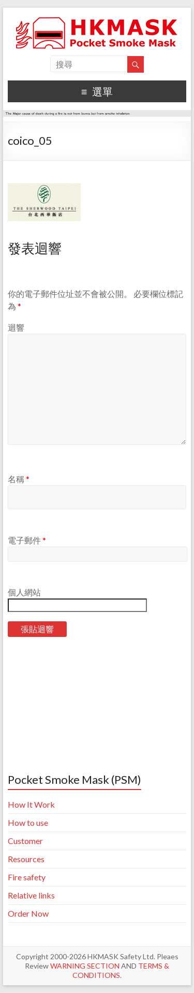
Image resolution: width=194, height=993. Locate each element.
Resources (26, 859)
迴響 (16, 327)
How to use (28, 822)
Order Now (28, 913)
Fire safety (27, 877)
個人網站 (24, 592)
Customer (25, 841)
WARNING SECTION (85, 965)
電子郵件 (27, 540)
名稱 (18, 479)
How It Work (31, 804)
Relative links (31, 895)
